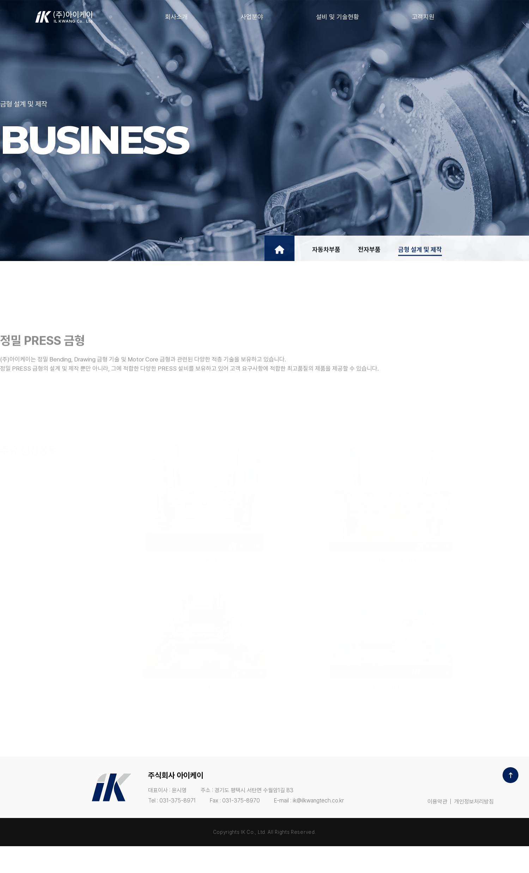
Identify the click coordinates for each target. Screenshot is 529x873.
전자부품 (369, 253)
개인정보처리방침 (474, 801)
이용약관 (437, 801)
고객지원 (423, 16)
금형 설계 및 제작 (420, 253)
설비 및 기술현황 (337, 16)
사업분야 (252, 16)
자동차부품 (326, 253)
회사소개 (176, 16)
